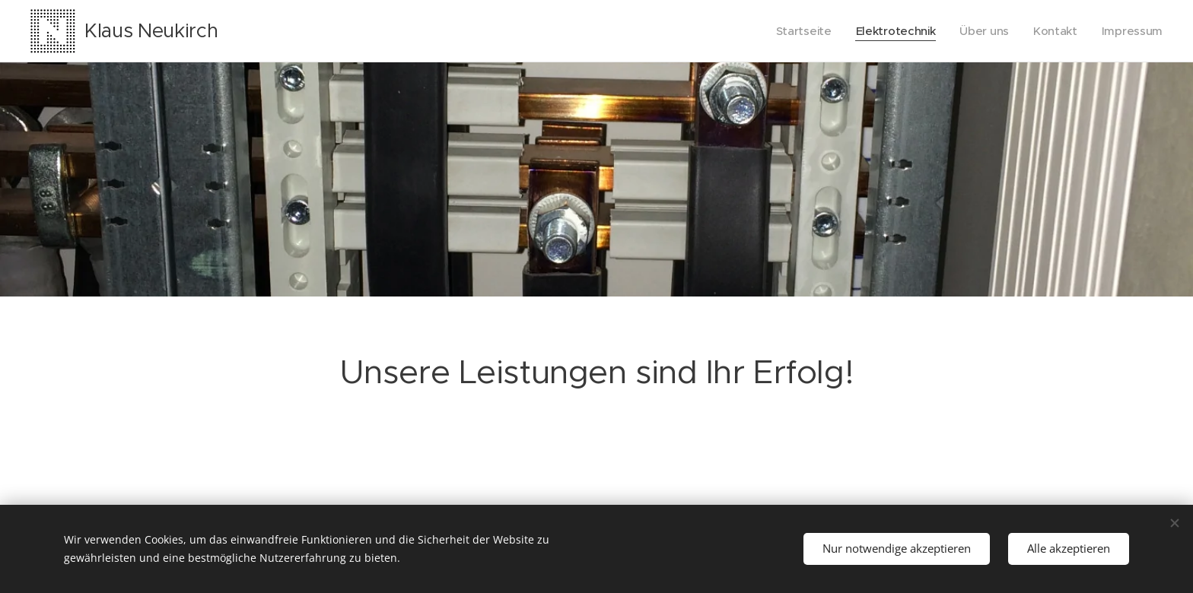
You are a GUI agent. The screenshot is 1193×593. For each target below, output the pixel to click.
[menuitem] (798, 31)
